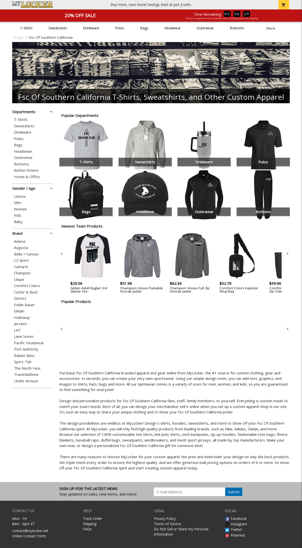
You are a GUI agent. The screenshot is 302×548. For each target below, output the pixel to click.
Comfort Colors (27, 286)
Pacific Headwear (29, 343)
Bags (144, 28)
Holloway (22, 317)
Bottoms (237, 28)
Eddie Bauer (24, 305)
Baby (18, 222)
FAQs (87, 529)
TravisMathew (26, 374)
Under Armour (26, 381)
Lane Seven (24, 336)
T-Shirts (26, 28)
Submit (234, 491)
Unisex (20, 196)
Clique (19, 279)
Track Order (92, 518)
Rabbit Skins (24, 355)
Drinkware (91, 28)
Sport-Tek (22, 362)
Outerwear (205, 28)
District (20, 298)
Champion (22, 273)
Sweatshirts (57, 28)
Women (20, 209)
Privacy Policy (165, 518)
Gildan (19, 311)
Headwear (172, 28)
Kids (17, 215)
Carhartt (21, 267)
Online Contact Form (29, 536)
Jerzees (20, 324)
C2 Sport (21, 260)
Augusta (21, 248)
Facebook (236, 518)
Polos (119, 28)
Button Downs (26, 170)
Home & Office (27, 177)
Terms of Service (167, 523)
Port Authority (26, 349)
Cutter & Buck (26, 292)
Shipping (89, 523)
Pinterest (235, 535)
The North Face (27, 368)
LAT (17, 330)
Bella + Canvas (26, 254)
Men (17, 202)
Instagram (236, 524)
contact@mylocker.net (30, 530)
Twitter (233, 529)
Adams (20, 241)
